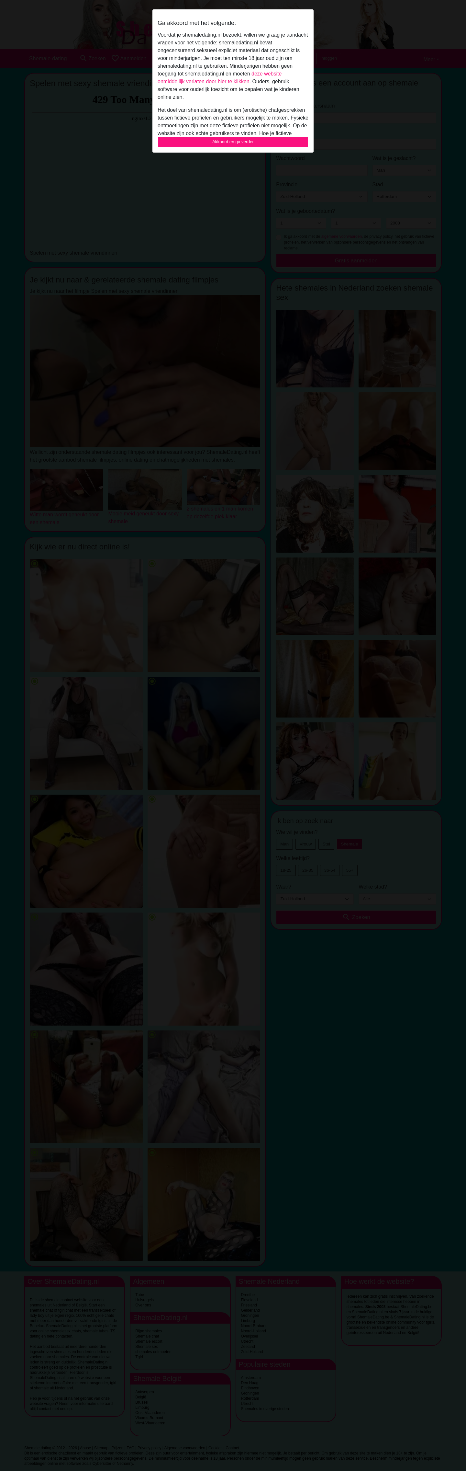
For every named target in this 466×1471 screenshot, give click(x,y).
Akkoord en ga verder (233, 141)
